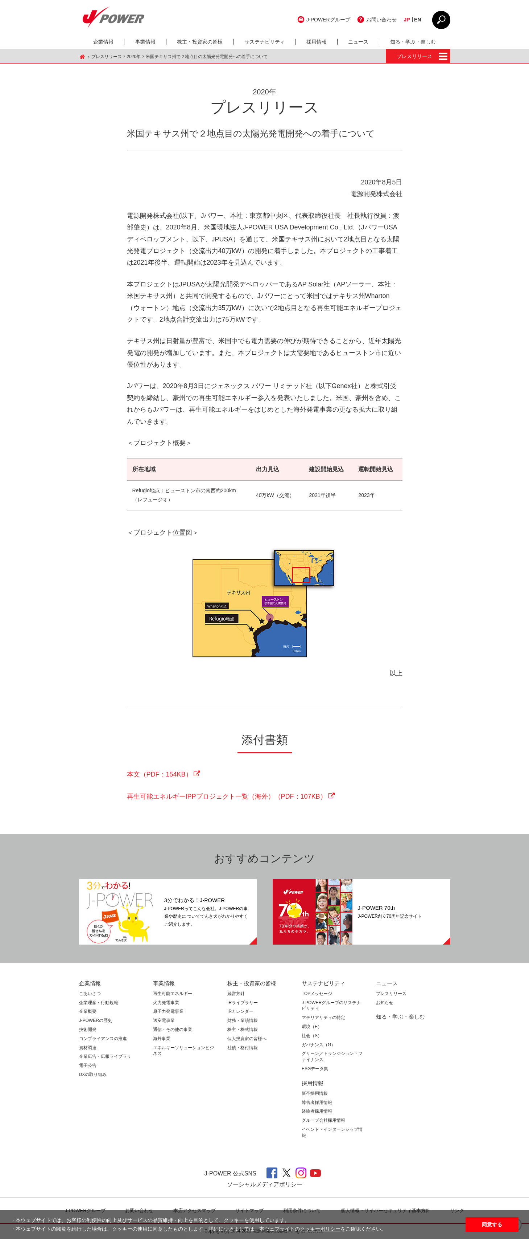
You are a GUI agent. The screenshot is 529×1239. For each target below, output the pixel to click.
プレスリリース (106, 56)
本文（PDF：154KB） (159, 774)
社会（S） (312, 1035)
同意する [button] (492, 1224)
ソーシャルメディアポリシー (264, 1184)
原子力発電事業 (168, 1011)
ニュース (358, 42)
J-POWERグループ (328, 20)
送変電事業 (164, 1020)
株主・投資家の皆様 (200, 42)
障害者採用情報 (317, 1102)
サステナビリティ (264, 42)
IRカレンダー (240, 1011)
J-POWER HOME (82, 57)
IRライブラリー (242, 1002)
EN (417, 20)
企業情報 (103, 42)
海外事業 (161, 1038)
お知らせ (384, 1002)
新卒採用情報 (315, 1093)
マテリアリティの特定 (323, 1017)
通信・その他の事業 (172, 1029)
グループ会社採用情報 (323, 1120)
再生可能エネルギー (172, 993)
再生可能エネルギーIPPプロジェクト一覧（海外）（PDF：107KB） (227, 796)
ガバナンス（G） (318, 1044)
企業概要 (87, 1011)
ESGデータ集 (315, 1068)
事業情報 (145, 42)
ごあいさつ (90, 993)
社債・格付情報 (242, 1047)
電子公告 (87, 1065)
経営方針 (236, 993)
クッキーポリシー (320, 1229)
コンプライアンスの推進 (103, 1038)
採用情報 (316, 42)
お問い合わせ (381, 20)
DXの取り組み (93, 1074)
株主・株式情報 (242, 1029)
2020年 (134, 56)
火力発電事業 (166, 1002)
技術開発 (87, 1029)
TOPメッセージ (317, 993)
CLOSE (441, 20)
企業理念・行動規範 (98, 1002)
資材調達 (87, 1047)
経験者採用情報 (317, 1111)
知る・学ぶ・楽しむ (413, 42)
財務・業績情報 (242, 1020)
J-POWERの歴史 (95, 1020)
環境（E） (312, 1026)
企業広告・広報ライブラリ (105, 1056)
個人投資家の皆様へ (246, 1038)
